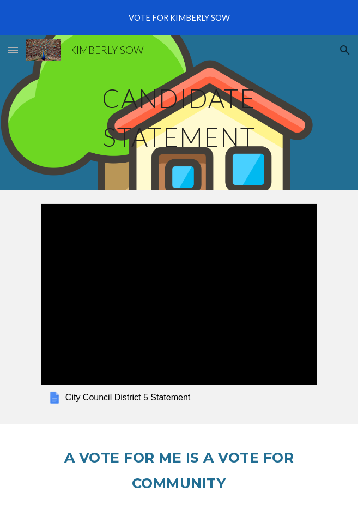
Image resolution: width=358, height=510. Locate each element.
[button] (13, 50)
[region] (179, 17)
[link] (179, 307)
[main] (179, 112)
